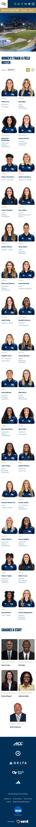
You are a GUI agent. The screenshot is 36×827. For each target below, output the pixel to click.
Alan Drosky (5, 665)
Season (3, 70)
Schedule (24, 10)
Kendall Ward (6, 612)
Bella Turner (23, 576)
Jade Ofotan (5, 466)
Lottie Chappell (6, 210)
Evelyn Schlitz (24, 502)
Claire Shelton (6, 539)
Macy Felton (23, 247)
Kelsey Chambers (7, 177)
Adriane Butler (24, 696)
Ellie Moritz (22, 392)
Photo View (28, 70)
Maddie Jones (6, 356)
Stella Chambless (25, 177)
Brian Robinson (15, 727)
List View (33, 70)
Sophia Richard (24, 466)
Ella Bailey (22, 102)
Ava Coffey (22, 210)
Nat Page (22, 665)
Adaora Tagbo (6, 576)
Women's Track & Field (10, 10)
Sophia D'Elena (6, 247)
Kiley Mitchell (6, 392)
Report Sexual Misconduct (21, 802)
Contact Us (7, 799)
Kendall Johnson (24, 320)
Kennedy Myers (7, 429)
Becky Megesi (6, 696)
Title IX (9, 802)
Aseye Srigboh (24, 539)
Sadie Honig (5, 320)
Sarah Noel (22, 429)
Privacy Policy (17, 799)
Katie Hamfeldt (24, 283)
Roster (31, 10)
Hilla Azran (5, 102)
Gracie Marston (24, 356)
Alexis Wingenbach (26, 612)
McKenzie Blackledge (5, 139)
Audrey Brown (24, 138)
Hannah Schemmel (8, 502)
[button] (15, 4)
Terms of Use (28, 799)
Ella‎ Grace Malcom (8, 283)
